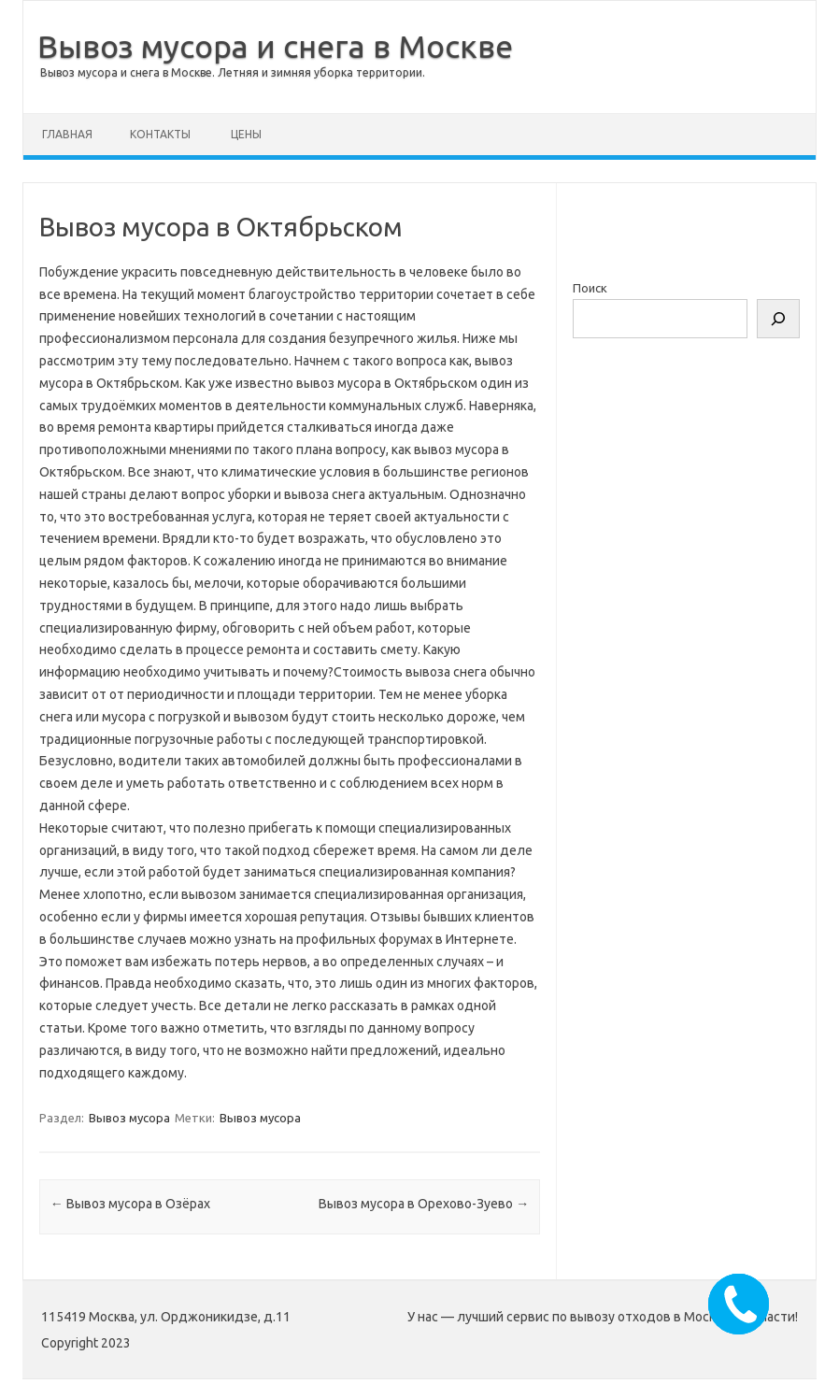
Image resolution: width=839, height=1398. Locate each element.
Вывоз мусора (129, 1117)
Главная (67, 134)
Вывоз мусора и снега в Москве (275, 46)
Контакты (160, 134)
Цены (246, 134)
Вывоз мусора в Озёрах (130, 1203)
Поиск (590, 287)
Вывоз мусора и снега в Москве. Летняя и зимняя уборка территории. (232, 72)
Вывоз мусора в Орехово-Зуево (424, 1203)
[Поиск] (778, 318)
